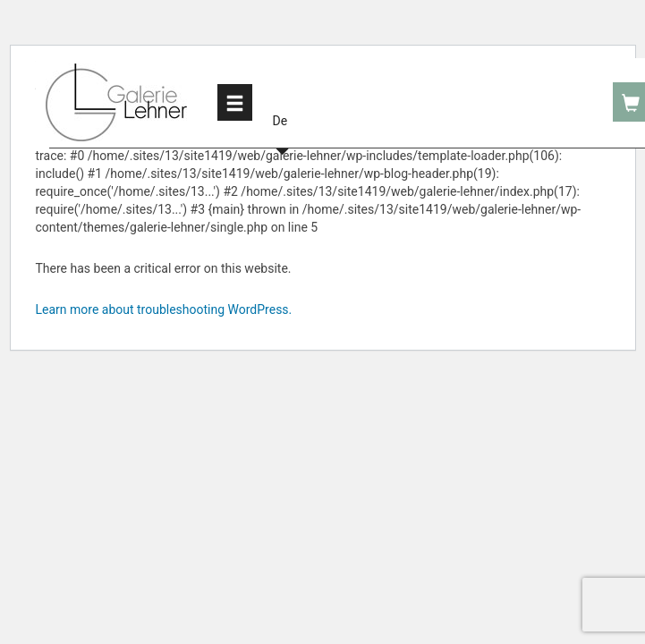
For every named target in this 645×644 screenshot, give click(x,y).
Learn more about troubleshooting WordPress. (164, 309)
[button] (282, 101)
